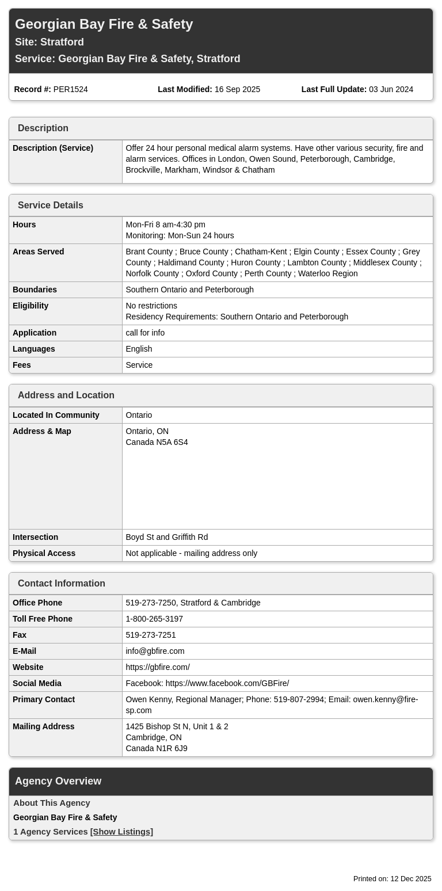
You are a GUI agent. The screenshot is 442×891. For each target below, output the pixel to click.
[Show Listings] (121, 831)
